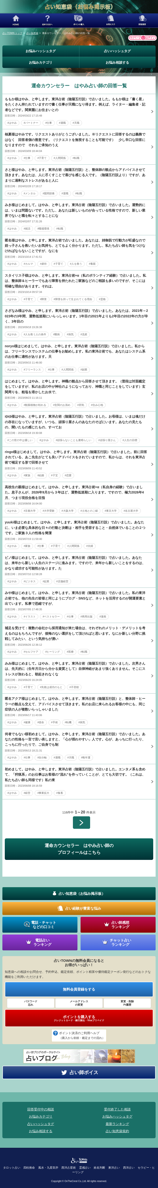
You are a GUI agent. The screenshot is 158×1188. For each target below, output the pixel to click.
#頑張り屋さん (107, 440)
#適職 (62, 122)
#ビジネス (30, 581)
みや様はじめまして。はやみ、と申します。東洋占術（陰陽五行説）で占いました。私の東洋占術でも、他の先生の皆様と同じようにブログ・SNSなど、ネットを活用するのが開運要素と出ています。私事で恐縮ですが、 (75, 598)
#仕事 (48, 122)
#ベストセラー (51, 616)
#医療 (70, 651)
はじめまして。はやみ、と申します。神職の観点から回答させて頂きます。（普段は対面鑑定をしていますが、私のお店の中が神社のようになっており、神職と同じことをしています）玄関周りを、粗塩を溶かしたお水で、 (75, 386)
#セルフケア (31, 651)
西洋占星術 (68, 1167)
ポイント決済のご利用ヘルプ (82, 1035)
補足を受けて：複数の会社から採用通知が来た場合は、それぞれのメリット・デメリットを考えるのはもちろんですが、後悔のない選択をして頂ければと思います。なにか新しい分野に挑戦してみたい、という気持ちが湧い (75, 633)
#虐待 (43, 263)
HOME (16, 20)
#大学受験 (48, 510)
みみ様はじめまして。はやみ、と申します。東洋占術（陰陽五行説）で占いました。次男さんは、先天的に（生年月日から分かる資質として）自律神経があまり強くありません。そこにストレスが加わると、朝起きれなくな (75, 668)
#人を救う (76, 263)
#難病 (56, 334)
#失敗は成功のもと (51, 687)
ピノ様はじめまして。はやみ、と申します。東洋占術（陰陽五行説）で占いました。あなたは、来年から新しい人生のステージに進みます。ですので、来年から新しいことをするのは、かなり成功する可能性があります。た (75, 563)
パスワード (30, 1003)
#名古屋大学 (131, 510)
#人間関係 (60, 158)
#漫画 (102, 616)
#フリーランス (32, 369)
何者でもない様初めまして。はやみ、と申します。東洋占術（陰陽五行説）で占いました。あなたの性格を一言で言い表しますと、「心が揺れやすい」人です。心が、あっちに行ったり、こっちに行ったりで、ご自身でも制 (75, 739)
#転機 (68, 722)
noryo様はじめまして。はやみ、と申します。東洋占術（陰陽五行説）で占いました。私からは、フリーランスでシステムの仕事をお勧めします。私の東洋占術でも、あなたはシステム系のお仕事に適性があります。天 (75, 351)
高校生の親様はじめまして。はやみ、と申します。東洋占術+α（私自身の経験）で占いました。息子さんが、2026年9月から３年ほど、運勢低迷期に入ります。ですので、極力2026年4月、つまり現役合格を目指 (74, 492)
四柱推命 (29, 1167)
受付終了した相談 (117, 1109)
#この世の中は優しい (20, 440)
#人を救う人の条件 (35, 334)
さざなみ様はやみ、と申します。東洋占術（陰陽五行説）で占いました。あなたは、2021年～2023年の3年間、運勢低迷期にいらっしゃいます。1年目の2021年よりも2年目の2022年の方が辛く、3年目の (76, 316)
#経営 (27, 792)
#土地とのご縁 (89, 510)
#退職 (65, 193)
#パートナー (31, 122)
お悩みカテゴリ (40, 62)
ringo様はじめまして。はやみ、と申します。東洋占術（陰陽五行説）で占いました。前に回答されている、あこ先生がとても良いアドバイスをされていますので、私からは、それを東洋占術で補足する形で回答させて (76, 457)
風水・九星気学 (48, 1167)
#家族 (27, 475)
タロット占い (11, 1167)
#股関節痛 (48, 193)
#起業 (46, 581)
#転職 (76, 158)
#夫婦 (89, 545)
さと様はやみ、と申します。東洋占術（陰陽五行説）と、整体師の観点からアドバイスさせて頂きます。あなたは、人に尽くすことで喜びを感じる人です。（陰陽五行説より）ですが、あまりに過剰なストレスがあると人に (75, 175)
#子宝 (54, 475)
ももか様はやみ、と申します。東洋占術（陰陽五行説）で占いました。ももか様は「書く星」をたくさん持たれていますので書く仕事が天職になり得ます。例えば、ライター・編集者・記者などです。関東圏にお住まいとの (75, 104)
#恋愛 (68, 475)
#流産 (84, 334)
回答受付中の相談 (40, 1109)
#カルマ (28, 263)
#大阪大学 (68, 510)
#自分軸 (42, 757)
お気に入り (110, 20)
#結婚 (40, 475)
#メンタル (30, 193)
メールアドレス (79, 1003)
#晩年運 (85, 757)
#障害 (43, 299)
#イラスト (30, 616)
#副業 (84, 369)
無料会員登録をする (79, 989)
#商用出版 (87, 616)
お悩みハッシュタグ (41, 51)
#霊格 (102, 299)
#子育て (42, 158)
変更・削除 (127, 1003)
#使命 (40, 722)
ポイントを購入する (79, 1018)
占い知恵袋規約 (117, 1131)
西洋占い (129, 1167)
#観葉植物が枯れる (35, 404)
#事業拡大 (43, 792)
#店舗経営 (62, 581)
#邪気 (80, 404)
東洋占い (114, 1167)
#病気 (70, 334)
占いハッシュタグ (117, 51)
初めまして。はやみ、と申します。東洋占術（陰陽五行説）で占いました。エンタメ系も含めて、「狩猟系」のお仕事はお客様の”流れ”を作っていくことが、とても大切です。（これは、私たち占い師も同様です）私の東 (75, 774)
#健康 (27, 722)
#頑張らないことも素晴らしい (73, 440)
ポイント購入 (79, 20)
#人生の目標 (130, 440)
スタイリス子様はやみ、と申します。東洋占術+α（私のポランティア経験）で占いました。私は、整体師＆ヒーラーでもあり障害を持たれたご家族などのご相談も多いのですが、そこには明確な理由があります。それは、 (75, 281)
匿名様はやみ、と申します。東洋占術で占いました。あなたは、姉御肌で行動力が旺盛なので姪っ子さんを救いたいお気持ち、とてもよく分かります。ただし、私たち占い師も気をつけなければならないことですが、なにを (75, 245)
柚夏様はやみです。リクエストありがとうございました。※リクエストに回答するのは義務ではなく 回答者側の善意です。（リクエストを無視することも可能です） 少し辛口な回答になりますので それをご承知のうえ (75, 139)
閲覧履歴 (142, 20)
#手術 (54, 722)
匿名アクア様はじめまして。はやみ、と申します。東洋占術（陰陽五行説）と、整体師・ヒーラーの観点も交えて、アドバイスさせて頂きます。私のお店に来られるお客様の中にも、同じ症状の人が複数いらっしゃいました (75, 704)
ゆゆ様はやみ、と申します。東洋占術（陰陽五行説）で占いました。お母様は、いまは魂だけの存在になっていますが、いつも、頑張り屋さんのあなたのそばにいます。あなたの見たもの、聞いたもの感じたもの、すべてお (75, 422)
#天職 (76, 122)
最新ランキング (117, 1124)
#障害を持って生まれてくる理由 (73, 299)
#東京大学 (111, 510)
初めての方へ (47, 20)
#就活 (27, 228)
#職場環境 (43, 228)
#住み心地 (97, 404)
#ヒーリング (52, 651)
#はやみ (12, 122)
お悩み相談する (117, 62)
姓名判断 (99, 1167)
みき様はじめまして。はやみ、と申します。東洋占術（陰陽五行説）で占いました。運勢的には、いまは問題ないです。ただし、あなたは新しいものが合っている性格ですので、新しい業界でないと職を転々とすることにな (75, 210)
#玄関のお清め (61, 404)
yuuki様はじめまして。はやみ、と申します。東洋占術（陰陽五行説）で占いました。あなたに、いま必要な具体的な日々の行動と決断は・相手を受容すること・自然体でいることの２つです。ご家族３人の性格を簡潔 (75, 527)
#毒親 (92, 263)
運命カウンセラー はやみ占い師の (79, 849)
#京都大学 (30, 510)
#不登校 (74, 687)
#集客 (59, 792)
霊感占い (85, 1167)
